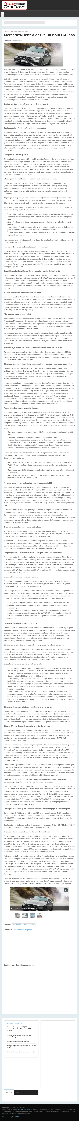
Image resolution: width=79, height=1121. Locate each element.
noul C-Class (29, 925)
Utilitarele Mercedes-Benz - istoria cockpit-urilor (21, 1052)
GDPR (17, 1117)
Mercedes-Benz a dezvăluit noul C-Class (39, 35)
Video (17, 1092)
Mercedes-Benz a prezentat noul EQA (18, 1041)
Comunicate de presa (23, 930)
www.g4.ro (11, 1117)
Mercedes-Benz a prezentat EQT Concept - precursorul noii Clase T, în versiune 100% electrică (19, 1028)
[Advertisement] (52, 5)
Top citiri (9, 1092)
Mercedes (17, 925)
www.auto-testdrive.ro (24, 1109)
